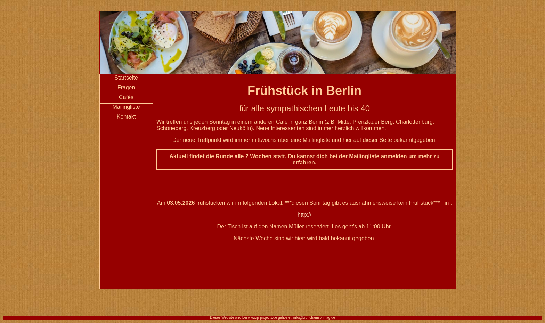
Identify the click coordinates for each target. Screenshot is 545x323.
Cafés (126, 97)
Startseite (126, 78)
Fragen (126, 87)
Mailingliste (126, 107)
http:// (304, 215)
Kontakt (126, 117)
